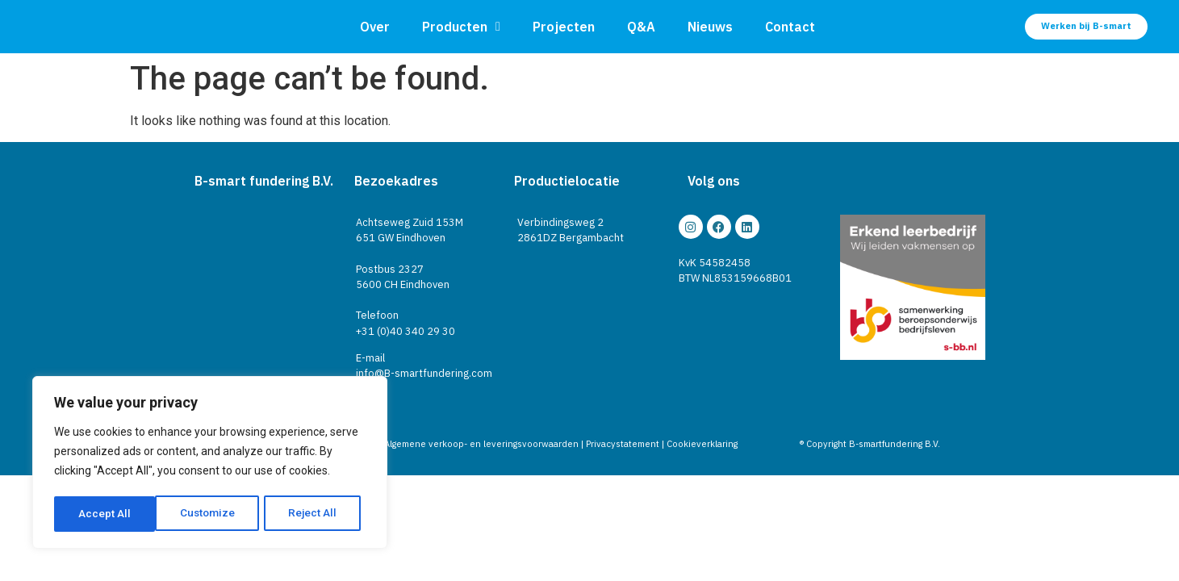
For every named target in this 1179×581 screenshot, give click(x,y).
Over (375, 27)
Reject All (212, 514)
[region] (209, 464)
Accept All (316, 514)
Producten (461, 26)
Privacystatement (622, 443)
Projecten (564, 27)
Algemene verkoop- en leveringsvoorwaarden (481, 443)
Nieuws (710, 27)
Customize (106, 514)
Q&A (641, 27)
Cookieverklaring (702, 443)
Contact (790, 27)
